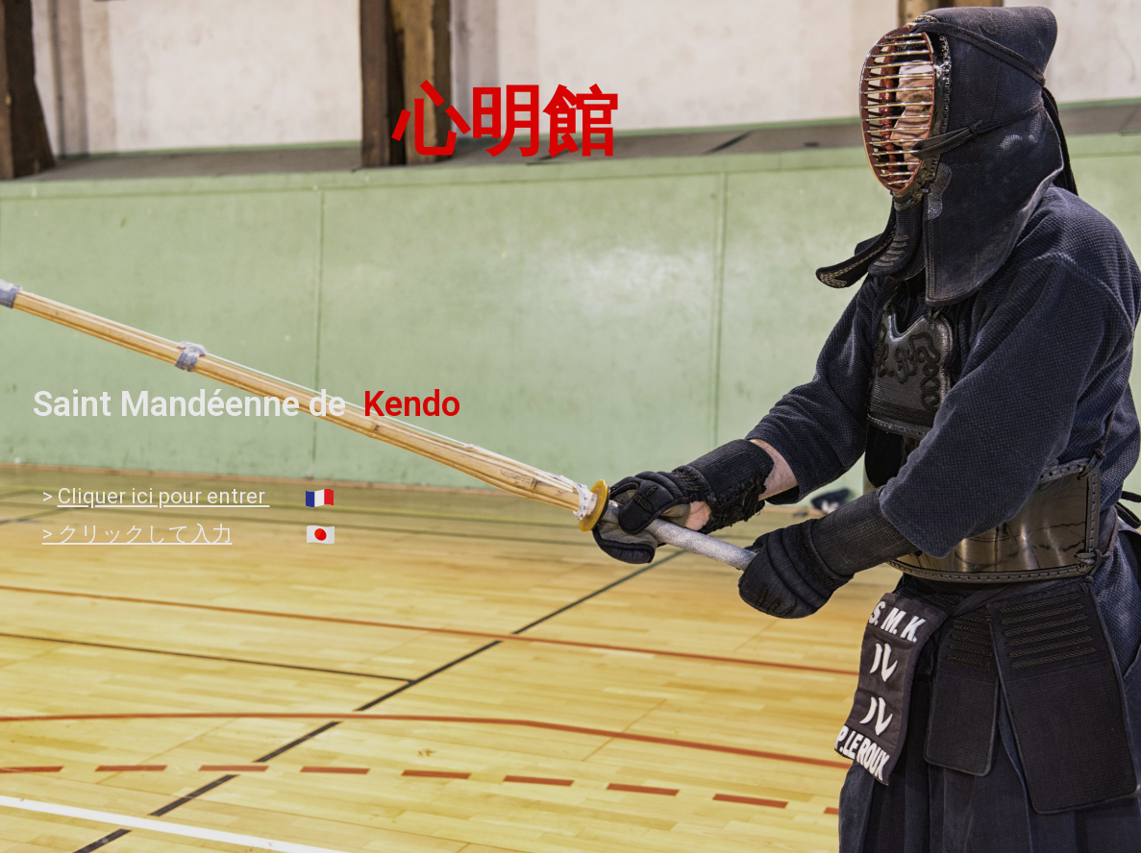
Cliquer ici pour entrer (164, 496)
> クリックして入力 (137, 534)
